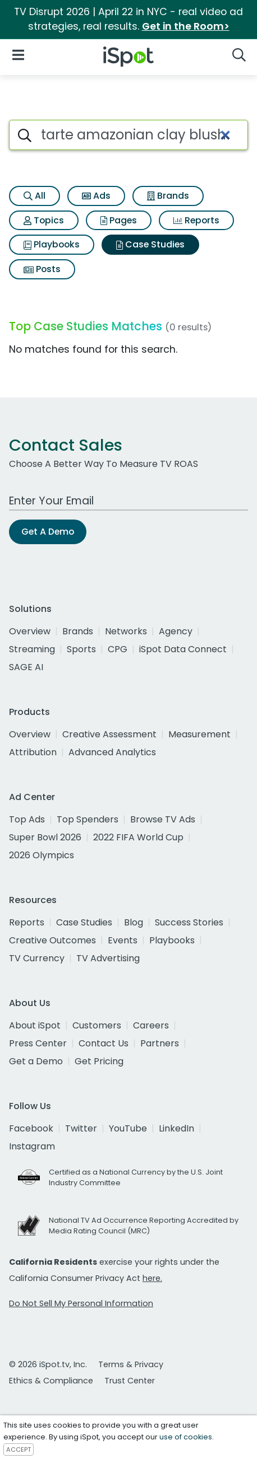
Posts (42, 269)
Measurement (199, 734)
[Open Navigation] (18, 54)
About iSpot (35, 1025)
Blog (133, 922)
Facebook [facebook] (31, 1128)
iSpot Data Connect (183, 649)
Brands (168, 195)
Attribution (33, 752)
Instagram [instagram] (32, 1146)
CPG (117, 649)
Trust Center (129, 1380)
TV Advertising (108, 958)
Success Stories (189, 922)
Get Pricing (99, 1061)
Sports (81, 649)
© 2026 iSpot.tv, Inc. (48, 1364)
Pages (118, 220)
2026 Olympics (41, 855)
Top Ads (27, 819)
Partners (159, 1043)
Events (122, 940)
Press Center (38, 1043)
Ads (96, 195)
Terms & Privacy (130, 1364)
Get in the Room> (186, 26)
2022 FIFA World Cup (138, 837)
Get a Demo (36, 1061)
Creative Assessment (109, 734)
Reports (196, 220)
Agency (175, 631)
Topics (44, 220)
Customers (96, 1025)
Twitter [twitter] (81, 1128)
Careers (151, 1025)
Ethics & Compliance (51, 1380)
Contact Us (103, 1043)
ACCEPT (18, 1449)
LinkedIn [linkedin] (176, 1128)
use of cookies (185, 1437)
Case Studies (150, 244)
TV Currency (37, 958)
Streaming (32, 649)
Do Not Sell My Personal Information (81, 1303)
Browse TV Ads (162, 819)
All (34, 195)
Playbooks (52, 244)
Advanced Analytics (112, 752)
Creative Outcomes (52, 940)
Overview (30, 631)
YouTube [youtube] (128, 1128)
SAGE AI (26, 667)
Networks (126, 631)
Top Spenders (87, 819)
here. (152, 1278)
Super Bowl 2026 (45, 837)
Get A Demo (47, 531)
